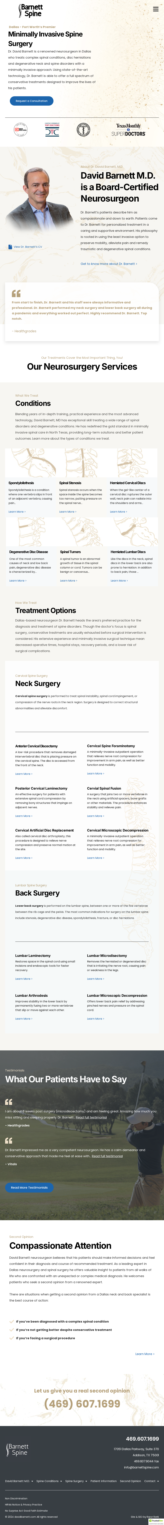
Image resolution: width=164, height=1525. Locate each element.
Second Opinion (130, 1481)
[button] (156, 1522)
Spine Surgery (76, 1481)
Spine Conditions (49, 1481)
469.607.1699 (142, 1439)
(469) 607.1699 (82, 1404)
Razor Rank (153, 1517)
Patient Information (103, 1481)
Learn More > (145, 1354)
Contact (151, 1481)
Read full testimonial (91, 1117)
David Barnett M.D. (19, 1481)
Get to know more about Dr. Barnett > (109, 264)
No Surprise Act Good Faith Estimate (26, 1510)
